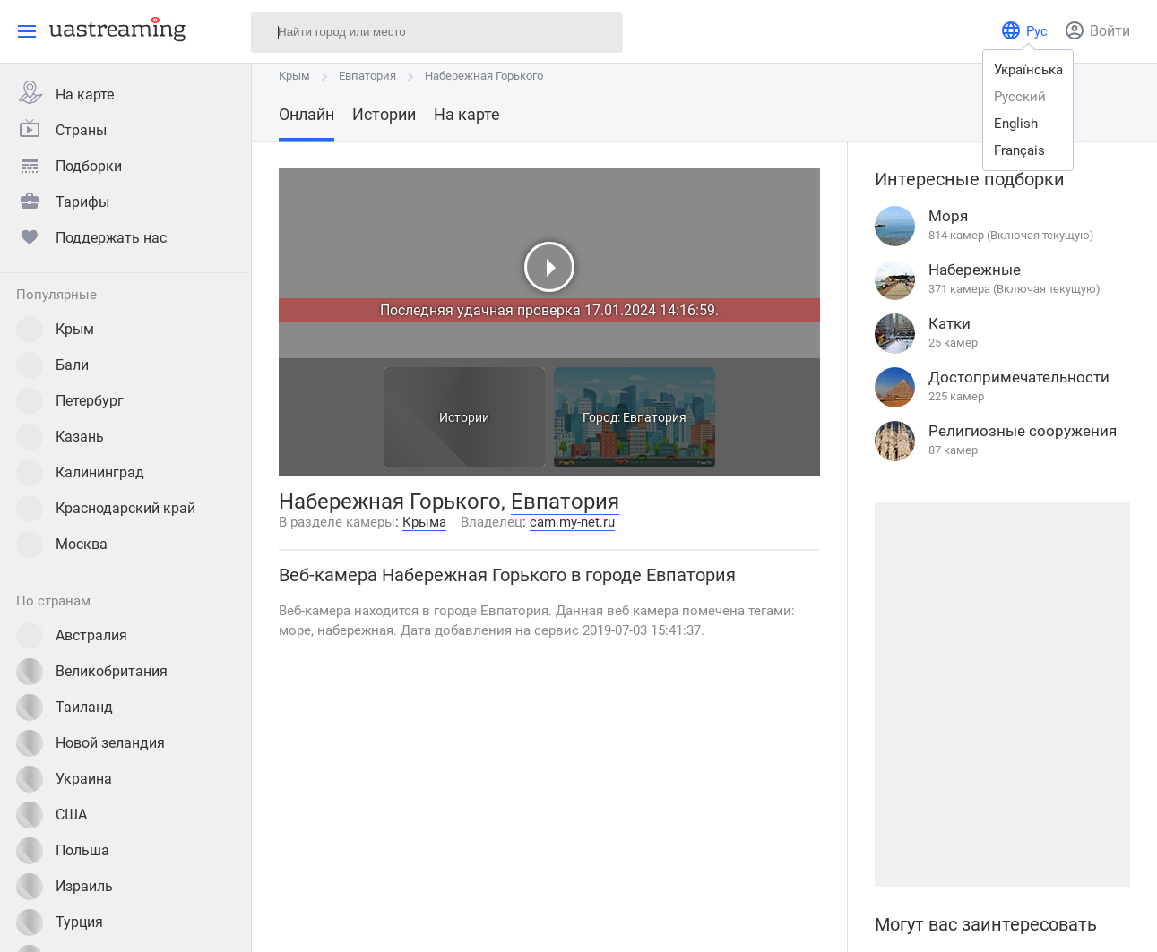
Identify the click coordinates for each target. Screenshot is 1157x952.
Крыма (424, 522)
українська (1028, 70)
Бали (52, 365)
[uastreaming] (113, 28)
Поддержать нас (91, 235)
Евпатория (367, 75)
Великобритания (92, 671)
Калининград (80, 472)
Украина (64, 779)
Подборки (69, 163)
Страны (61, 128)
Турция (59, 922)
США (51, 815)
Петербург (70, 401)
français (1019, 150)
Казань (60, 437)
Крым (55, 329)
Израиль (64, 886)
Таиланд (64, 707)
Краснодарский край (105, 508)
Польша (62, 850)
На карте (65, 92)
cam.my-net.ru (572, 522)
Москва (62, 544)
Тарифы (62, 199)
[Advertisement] (1002, 694)
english (1016, 124)
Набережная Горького (484, 75)
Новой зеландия (90, 743)
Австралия (71, 635)
